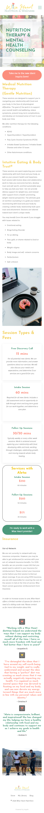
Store (13, 795)
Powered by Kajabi (22, 809)
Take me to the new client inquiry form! (22, 75)
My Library (22, 795)
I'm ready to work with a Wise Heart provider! (22, 530)
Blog (31, 795)
